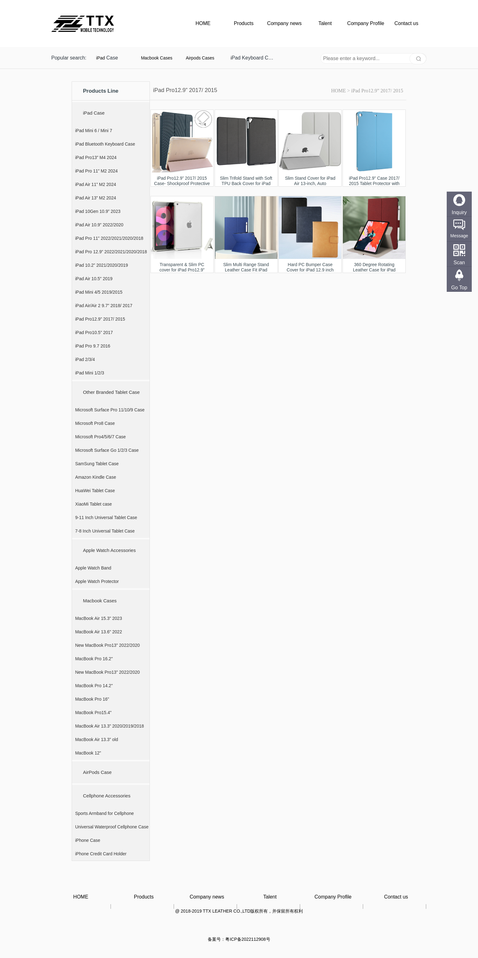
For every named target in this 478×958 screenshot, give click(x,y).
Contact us (406, 23)
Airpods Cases (200, 57)
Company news (284, 23)
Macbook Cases (156, 57)
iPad (100, 57)
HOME (203, 23)
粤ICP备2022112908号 (247, 939)
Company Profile (365, 23)
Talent (325, 23)
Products (243, 23)
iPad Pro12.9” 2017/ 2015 (377, 90)
